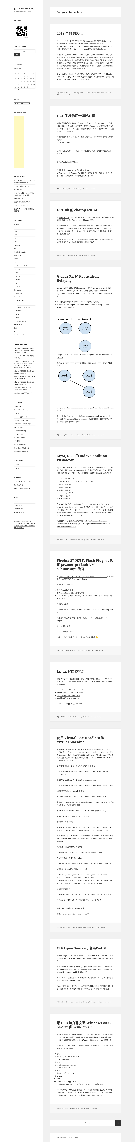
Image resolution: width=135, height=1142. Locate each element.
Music (17, 318)
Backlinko (60, 41)
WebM (105, 955)
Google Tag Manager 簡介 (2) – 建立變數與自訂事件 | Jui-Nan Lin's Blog (24, 363)
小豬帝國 (17, 441)
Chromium (108, 967)
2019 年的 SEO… (19, 199)
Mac (15, 249)
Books (17, 304)
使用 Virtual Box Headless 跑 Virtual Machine (80, 739)
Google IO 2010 (68, 955)
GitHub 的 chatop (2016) (22, 205)
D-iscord (17, 465)
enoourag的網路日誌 (20, 417)
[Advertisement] (19, 142)
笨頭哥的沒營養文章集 (21, 451)
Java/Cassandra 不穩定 (75, 692)
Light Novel (19, 311)
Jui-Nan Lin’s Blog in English (23, 424)
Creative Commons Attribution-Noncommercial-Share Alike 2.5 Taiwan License (24, 525)
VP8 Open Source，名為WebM (81, 948)
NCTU (16, 259)
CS (16, 262)
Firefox (63, 967)
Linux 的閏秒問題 (71, 671)
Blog (15, 228)
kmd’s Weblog (18, 427)
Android (17, 224)
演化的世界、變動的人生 (21, 448)
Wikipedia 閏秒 (66, 679)
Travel (16, 331)
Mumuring (17, 255)
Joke (15, 238)
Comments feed (19, 509)
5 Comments (101, 927)
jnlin (15, 371)
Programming (18, 293)
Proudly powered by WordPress (67, 1137)
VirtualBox (61, 749)
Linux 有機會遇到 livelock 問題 (68, 695)
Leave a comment (64, 95)
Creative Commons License (23, 481)
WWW (17, 287)
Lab (15, 242)
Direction (17, 413)
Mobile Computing (20, 252)
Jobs (15, 235)
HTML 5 (98, 978)
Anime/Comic (19, 300)
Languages (17, 245)
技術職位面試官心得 (26, 393)
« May (18, 90)
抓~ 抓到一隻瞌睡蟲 (20, 444)
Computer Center (22, 266)
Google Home (95, 93)
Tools (16, 328)
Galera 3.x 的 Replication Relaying (78, 278)
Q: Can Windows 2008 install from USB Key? (93, 1040)
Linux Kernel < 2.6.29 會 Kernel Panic (71, 690)
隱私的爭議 (97, 66)
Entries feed (18, 505)
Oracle (79, 749)
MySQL (17, 280)
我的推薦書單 (18, 190)
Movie (17, 314)
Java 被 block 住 (73, 698)
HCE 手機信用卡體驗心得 (22, 202)
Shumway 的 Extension (81, 579)
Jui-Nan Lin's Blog (24, 8)
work (19, 521)
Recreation (17, 297)
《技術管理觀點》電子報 (21, 186)
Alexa (88, 93)
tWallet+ (92, 126)
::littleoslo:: (17, 406)
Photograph (18, 290)
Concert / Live (21, 321)
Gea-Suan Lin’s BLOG (21, 420)
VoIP (16, 283)
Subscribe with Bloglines (22, 488)
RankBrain (104, 93)
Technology (18, 324)
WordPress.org (19, 512)
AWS (17, 273)
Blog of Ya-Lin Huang (21, 410)
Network (17, 269)
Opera (71, 967)
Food (15, 231)
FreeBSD (18, 276)
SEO (109, 93)
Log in (16, 502)
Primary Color (18, 434)
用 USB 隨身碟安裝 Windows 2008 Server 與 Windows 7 (84, 1025)
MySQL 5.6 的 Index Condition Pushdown (82, 457)
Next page (118, 1123)
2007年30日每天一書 (23, 307)
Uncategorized (19, 335)
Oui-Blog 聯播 (18, 485)
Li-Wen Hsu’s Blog (20, 431)
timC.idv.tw (18, 468)
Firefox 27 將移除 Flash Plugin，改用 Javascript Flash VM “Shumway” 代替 (85, 564)
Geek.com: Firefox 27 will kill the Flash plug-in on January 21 (83, 576)
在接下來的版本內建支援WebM (81, 986)
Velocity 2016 (64, 217)
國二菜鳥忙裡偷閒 (19, 438)
